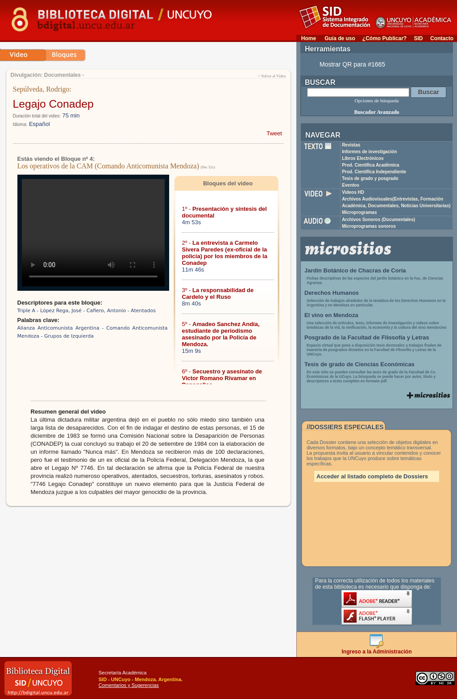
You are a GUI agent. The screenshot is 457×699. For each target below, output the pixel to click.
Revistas (351, 144)
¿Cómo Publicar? (384, 38)
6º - (222, 378)
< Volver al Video (272, 76)
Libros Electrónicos (362, 158)
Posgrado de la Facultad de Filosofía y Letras (366, 337)
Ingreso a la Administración (377, 649)
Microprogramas (359, 212)
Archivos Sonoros (378, 219)
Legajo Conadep (53, 104)
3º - (218, 293)
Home (308, 38)
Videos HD (353, 192)
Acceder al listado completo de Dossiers (372, 476)
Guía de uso (339, 38)
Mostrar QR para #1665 (352, 64)
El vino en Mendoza (331, 315)
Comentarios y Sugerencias (129, 685)
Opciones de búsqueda (377, 100)
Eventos (350, 185)
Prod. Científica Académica (370, 165)
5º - (221, 334)
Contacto (441, 38)
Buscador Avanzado (376, 112)
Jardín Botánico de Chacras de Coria (355, 270)
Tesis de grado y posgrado (370, 178)
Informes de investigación (369, 151)
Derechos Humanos (331, 292)
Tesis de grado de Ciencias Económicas (359, 364)
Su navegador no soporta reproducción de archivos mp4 (93, 232)
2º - (224, 252)
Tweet (274, 133)
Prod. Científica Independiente (374, 171)
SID (418, 38)
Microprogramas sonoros (369, 226)
